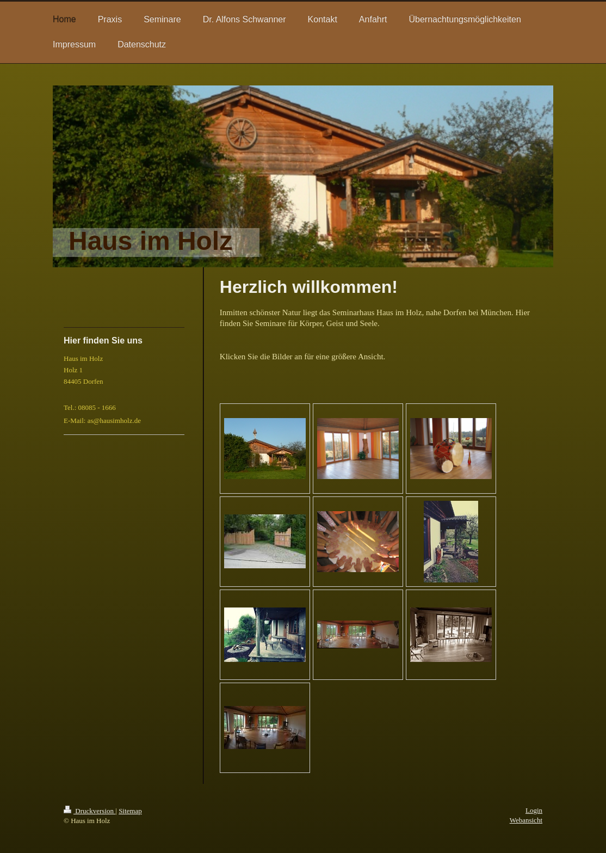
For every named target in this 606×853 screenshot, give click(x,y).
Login (533, 810)
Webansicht (526, 820)
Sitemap (130, 811)
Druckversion (89, 811)
